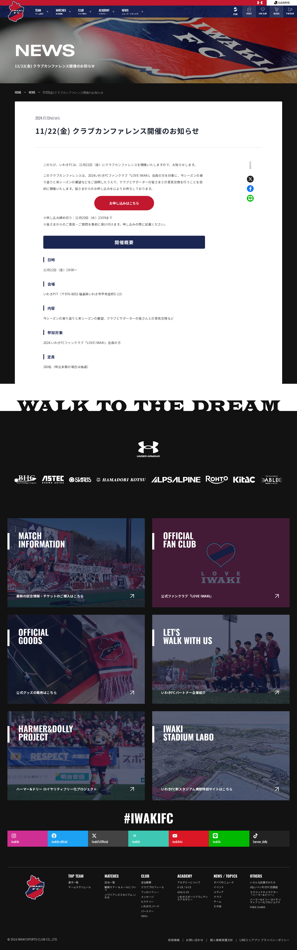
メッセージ (147, 897)
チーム (217, 901)
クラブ (217, 897)
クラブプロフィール (152, 887)
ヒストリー (147, 901)
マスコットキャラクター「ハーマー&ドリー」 (264, 893)
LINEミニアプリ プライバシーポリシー (264, 940)
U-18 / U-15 (184, 887)
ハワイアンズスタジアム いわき (120, 896)
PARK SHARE (257, 907)
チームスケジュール (79, 887)
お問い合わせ (194, 940)
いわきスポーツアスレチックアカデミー (192, 898)
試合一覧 (110, 882)
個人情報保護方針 (221, 940)
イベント (219, 887)
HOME (18, 92)
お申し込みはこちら (124, 203)
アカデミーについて (188, 882)
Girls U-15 (183, 892)
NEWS (32, 92)
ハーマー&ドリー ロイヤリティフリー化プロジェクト (265, 901)
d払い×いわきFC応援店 (264, 887)
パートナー (147, 911)
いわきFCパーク (150, 906)
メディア (219, 892)
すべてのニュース (224, 882)
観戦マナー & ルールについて (120, 888)
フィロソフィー (150, 892)
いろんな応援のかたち (263, 882)
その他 (217, 906)
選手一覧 (73, 882)
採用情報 (174, 940)
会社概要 (146, 882)
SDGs (144, 916)
